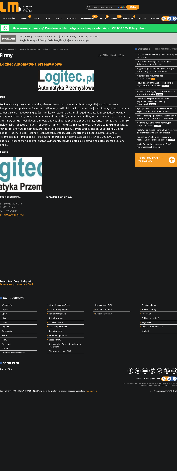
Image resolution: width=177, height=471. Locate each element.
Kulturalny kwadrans (58, 327)
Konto (154, 18)
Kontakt (145, 331)
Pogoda (71, 18)
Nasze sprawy (55, 340)
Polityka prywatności (151, 318)
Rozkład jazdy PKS (103, 309)
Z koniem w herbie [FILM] (60, 351)
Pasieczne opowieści (58, 335)
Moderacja (146, 314)
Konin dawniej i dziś (57, 314)
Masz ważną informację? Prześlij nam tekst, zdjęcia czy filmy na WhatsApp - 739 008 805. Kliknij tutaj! (78, 28)
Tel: (2, 211)
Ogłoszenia (87, 18)
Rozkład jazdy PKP (103, 314)
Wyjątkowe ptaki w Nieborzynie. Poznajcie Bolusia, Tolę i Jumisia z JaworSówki (59, 36)
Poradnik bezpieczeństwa (13, 353)
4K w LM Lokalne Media (59, 305)
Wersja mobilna (149, 305)
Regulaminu (91, 391)
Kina (48, 18)
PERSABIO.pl (171, 391)
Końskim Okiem (56, 322)
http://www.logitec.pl (12, 215)
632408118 (11, 211)
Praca (103, 18)
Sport (37, 18)
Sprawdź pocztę (149, 309)
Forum (142, 18)
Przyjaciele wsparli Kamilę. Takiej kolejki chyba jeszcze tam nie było (54, 40)
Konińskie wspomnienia (59, 309)
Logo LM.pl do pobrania (152, 327)
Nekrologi (127, 18)
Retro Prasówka (56, 318)
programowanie (157, 391)
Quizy (59, 18)
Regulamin (146, 322)
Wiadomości (9, 18)
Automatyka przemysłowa (30, 49)
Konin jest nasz (55, 331)
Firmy (114, 18)
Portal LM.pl (6, 369)
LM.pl (2, 49)
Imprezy (25, 18)
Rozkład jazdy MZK (103, 305)
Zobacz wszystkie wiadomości (166, 49)
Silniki (31, 284)
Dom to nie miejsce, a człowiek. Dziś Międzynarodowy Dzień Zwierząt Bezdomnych (153, 102)
